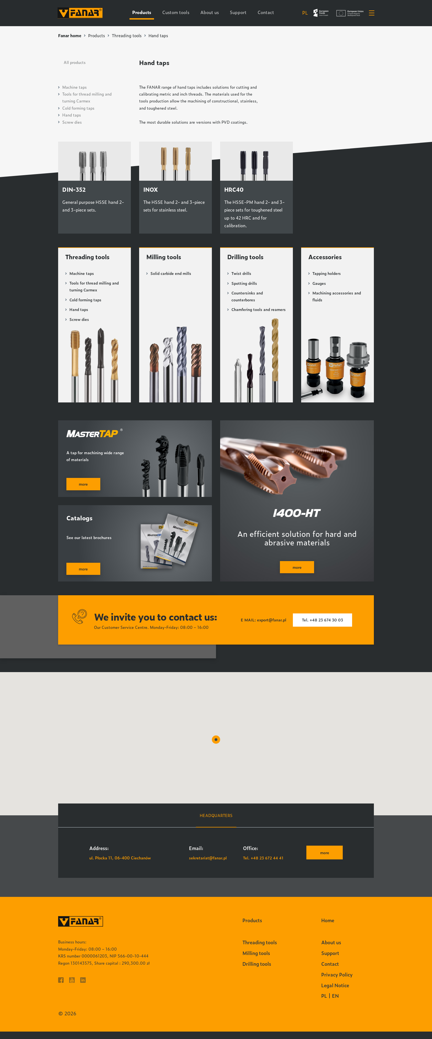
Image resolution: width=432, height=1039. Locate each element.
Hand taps (71, 115)
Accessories (325, 257)
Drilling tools (246, 257)
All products (75, 62)
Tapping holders (326, 274)
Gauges (319, 284)
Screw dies (72, 122)
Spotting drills (244, 284)
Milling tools (164, 257)
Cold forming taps (78, 107)
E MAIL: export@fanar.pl (263, 628)
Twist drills (241, 274)
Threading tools (128, 35)
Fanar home (70, 35)
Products (97, 35)
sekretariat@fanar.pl (208, 865)
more (324, 860)
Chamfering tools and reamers (251, 313)
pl (304, 12)
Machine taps (74, 87)
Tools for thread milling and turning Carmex (94, 287)
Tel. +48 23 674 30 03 (323, 628)
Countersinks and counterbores (247, 297)
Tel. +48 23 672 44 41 (263, 865)
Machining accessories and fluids (336, 297)
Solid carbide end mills (171, 274)
